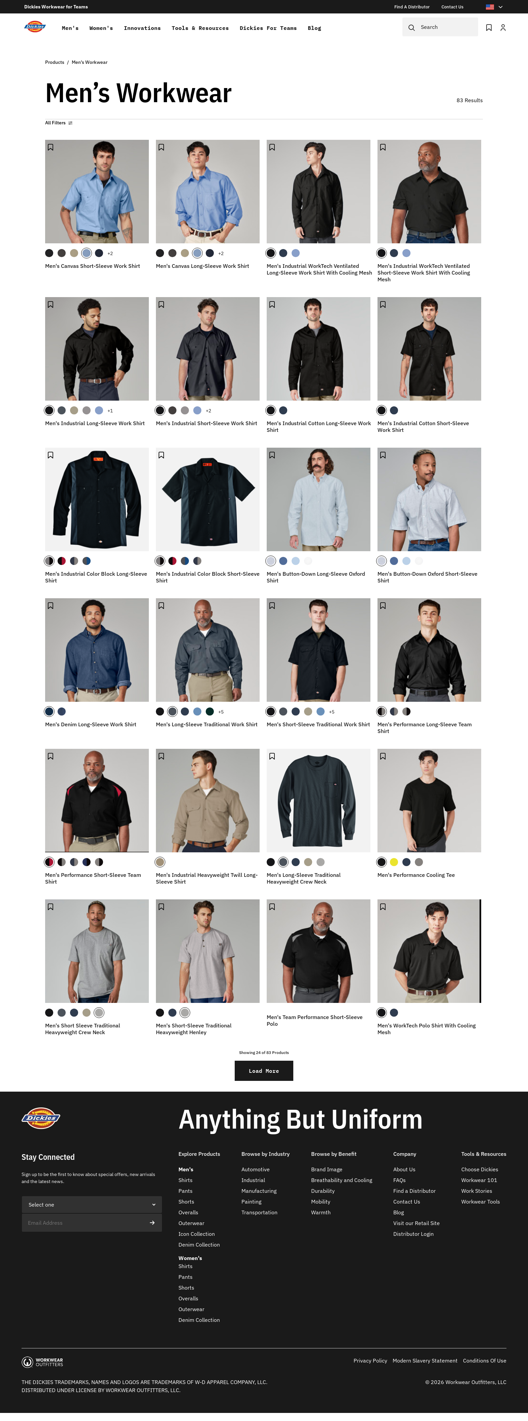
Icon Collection (196, 1233)
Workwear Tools (480, 1201)
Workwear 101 (479, 1180)
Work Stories (476, 1190)
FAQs (399, 1180)
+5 (221, 712)
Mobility (320, 1201)
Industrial (253, 1180)
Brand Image (326, 1169)
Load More (264, 1070)
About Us (404, 1169)
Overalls (188, 1212)
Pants (185, 1190)
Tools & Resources (200, 28)
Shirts (185, 1180)
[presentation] (73, 1245)
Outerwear (191, 1223)
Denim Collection (199, 1244)
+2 (110, 253)
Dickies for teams (268, 28)
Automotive (255, 1169)
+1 (110, 411)
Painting (251, 1201)
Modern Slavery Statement (425, 1360)
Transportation (259, 1212)
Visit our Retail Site (416, 1223)
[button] (199, 1158)
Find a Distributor (414, 1190)
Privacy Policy (370, 1360)
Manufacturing (258, 1190)
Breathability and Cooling (341, 1180)
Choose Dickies (479, 1169)
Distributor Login (413, 1233)
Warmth (321, 1212)
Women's (101, 28)
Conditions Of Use (484, 1360)
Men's (70, 28)
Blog (314, 28)
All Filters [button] (58, 123)
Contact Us (406, 1201)
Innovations (142, 28)
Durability (323, 1190)
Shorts (186, 1201)
